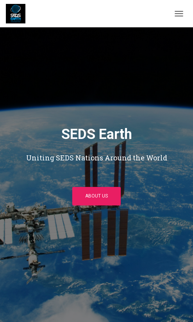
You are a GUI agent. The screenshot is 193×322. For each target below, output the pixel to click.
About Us (96, 196)
